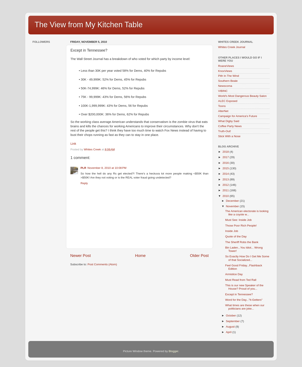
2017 (226, 157)
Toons (222, 106)
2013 (226, 179)
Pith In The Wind (228, 75)
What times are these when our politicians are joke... (244, 307)
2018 (226, 151)
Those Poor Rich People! (241, 225)
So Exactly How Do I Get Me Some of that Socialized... (247, 258)
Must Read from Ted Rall (240, 279)
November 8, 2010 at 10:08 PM (106, 167)
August (231, 326)
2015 (226, 168)
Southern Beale (228, 80)
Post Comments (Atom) (102, 264)
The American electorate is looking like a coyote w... (246, 213)
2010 (226, 196)
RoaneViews (226, 66)
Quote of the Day (236, 236)
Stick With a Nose (229, 136)
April (229, 332)
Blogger (173, 351)
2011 (226, 190)
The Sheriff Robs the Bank (241, 242)
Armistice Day (234, 274)
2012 (226, 184)
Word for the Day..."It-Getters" (244, 299)
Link (73, 143)
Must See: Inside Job (238, 219)
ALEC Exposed (227, 101)
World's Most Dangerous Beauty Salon (242, 96)
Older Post (199, 255)
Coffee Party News (230, 126)
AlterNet (223, 111)
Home (140, 255)
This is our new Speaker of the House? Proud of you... (244, 287)
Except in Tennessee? (239, 294)
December (233, 200)
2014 (226, 173)
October (231, 315)
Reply (84, 183)
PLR (83, 167)
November (233, 206)
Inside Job (231, 231)
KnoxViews (225, 71)
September (233, 321)
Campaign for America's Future (237, 116)
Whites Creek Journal (231, 47)
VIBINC (223, 90)
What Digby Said (228, 121)
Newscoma (225, 85)
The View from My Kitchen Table (89, 24)
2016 (226, 162)
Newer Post (80, 255)
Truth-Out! (224, 131)
